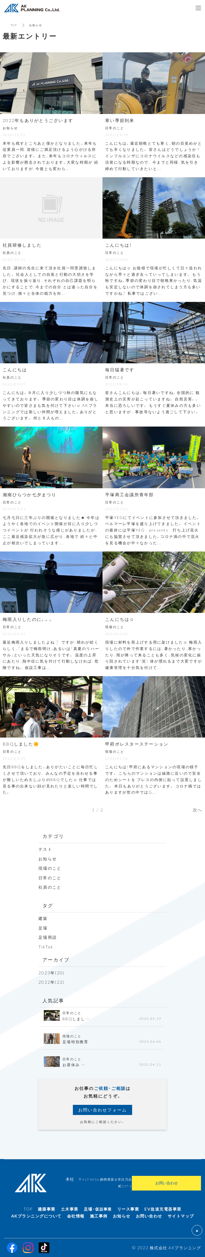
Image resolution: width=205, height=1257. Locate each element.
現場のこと (49, 868)
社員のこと (49, 887)
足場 (43, 928)
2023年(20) (51, 973)
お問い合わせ (166, 1182)
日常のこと (49, 878)
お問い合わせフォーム (102, 1109)
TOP (14, 25)
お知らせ (47, 859)
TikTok (45, 947)
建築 (43, 918)
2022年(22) (51, 982)
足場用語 (47, 937)
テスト (45, 849)
